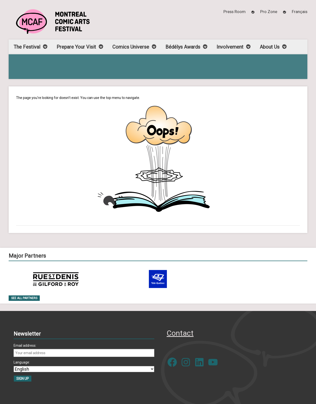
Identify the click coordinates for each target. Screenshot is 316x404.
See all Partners (24, 298)
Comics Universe (130, 47)
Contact (180, 333)
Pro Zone (268, 11)
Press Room (234, 11)
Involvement (230, 47)
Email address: (25, 345)
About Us (269, 47)
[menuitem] (299, 11)
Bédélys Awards (182, 47)
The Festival (27, 47)
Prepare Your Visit (76, 47)
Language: (22, 362)
